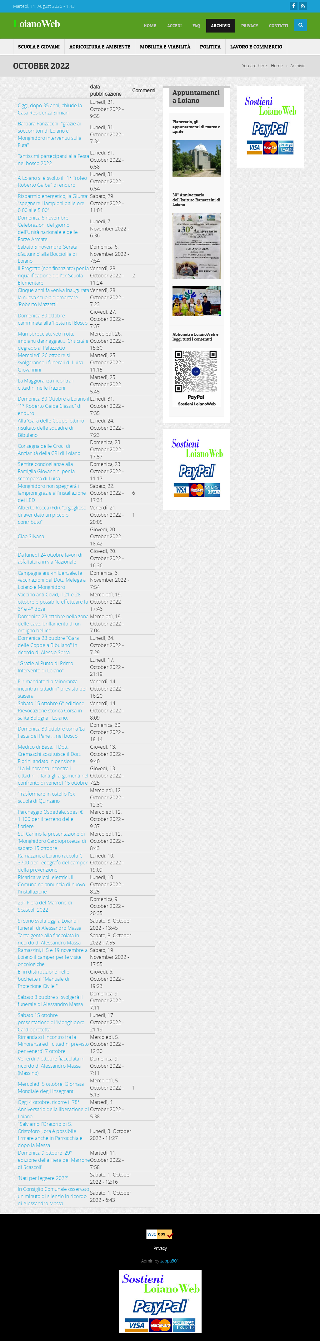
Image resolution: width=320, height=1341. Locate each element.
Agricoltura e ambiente (99, 45)
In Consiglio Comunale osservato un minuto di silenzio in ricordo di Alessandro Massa (53, 1195)
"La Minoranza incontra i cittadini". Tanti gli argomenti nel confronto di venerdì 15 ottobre (53, 774)
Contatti (276, 25)
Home (277, 64)
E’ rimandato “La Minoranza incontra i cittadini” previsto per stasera (52, 687)
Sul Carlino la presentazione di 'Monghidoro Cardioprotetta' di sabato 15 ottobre (52, 839)
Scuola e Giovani (39, 45)
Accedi (150, 25)
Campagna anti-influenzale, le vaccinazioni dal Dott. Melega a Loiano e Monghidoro (52, 579)
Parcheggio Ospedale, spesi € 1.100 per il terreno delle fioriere (50, 817)
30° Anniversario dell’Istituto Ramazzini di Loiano (196, 198)
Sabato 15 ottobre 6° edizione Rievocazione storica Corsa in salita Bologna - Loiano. (51, 709)
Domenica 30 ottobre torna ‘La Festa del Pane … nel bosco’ (51, 731)
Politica (210, 45)
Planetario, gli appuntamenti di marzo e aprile (196, 125)
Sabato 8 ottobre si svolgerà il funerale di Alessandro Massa (50, 999)
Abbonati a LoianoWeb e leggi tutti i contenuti (195, 335)
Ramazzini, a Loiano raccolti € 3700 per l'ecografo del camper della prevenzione (53, 861)
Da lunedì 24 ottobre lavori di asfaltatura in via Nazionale (50, 557)
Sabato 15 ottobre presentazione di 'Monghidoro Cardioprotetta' (51, 1021)
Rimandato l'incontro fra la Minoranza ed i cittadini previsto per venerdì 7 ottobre (53, 1043)
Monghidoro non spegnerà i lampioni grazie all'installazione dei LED (52, 492)
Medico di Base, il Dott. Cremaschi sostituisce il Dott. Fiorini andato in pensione (49, 752)
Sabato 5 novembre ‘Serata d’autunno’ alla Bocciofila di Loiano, (47, 252)
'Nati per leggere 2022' (43, 1176)
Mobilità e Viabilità (165, 45)
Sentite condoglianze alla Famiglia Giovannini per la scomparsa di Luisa (46, 470)
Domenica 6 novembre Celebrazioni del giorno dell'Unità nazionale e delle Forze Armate (48, 227)
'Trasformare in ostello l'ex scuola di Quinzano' (46, 796)
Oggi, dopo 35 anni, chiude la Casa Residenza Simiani (50, 108)
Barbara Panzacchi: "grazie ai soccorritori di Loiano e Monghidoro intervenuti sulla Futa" (49, 133)
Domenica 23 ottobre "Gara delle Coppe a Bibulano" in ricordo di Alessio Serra (48, 644)
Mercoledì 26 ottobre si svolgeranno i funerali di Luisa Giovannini (50, 361)
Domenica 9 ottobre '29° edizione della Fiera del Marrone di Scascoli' (54, 1158)
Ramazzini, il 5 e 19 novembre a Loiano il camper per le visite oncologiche (53, 956)
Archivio (206, 25)
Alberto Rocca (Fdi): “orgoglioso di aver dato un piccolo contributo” (52, 513)
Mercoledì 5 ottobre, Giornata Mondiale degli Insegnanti (51, 1086)
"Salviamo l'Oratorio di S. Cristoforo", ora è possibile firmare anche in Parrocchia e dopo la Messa (50, 1133)
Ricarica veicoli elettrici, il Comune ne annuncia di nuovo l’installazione (51, 883)
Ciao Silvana (31, 535)
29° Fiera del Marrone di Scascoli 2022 (45, 905)
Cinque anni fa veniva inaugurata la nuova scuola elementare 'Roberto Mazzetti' (53, 296)
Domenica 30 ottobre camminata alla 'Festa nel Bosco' (53, 318)
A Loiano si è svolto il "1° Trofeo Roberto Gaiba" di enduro (52, 180)
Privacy (241, 25)
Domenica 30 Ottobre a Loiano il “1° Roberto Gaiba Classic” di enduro (53, 404)
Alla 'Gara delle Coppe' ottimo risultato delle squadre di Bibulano (51, 426)
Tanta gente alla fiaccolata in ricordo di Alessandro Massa (49, 938)
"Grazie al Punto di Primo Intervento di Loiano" (45, 666)
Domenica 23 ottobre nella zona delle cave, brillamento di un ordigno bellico (53, 622)
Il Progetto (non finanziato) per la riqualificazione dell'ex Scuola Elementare (53, 274)
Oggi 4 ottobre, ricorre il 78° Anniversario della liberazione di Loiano (53, 1108)
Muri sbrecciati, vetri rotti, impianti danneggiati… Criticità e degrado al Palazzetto (53, 339)
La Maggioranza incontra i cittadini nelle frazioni (46, 383)
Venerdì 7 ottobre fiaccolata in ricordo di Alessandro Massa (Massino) (51, 1064)
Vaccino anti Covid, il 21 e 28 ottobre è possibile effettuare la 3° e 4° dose (53, 600)
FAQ (177, 25)
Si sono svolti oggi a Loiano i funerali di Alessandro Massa (49, 923)
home (121, 25)
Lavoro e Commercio (256, 45)
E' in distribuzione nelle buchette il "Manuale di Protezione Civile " (43, 977)
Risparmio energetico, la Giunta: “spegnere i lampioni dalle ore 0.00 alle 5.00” (53, 202)
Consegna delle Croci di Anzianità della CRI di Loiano (49, 448)
